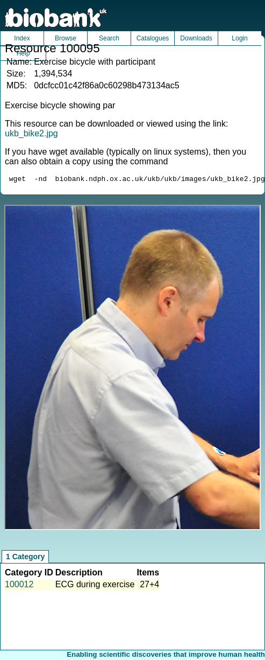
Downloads (196, 38)
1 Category (25, 558)
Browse (65, 38)
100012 (19, 585)
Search (109, 38)
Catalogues (153, 38)
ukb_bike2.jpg (31, 133)
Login (239, 38)
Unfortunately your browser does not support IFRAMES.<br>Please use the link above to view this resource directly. (132, 369)
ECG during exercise (95, 585)
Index (22, 38)
